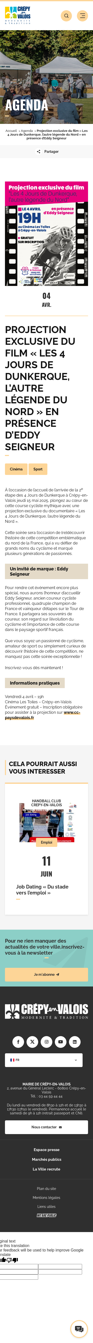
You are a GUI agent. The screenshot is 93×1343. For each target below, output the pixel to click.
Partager (46, 152)
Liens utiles (46, 1207)
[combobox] (44, 1060)
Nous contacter (46, 1127)
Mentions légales (46, 1198)
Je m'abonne (46, 975)
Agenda (27, 131)
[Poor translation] (12, 1260)
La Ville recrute (46, 1169)
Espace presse (47, 1150)
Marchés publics (46, 1159)
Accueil (11, 131)
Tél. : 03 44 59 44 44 (46, 1096)
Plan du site (46, 1189)
